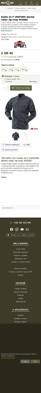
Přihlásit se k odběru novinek (21, 235)
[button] (26, 2)
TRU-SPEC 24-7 (12, 34)
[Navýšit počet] (8, 86)
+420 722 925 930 (20, 222)
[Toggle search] (20, 2)
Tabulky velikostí (20, 289)
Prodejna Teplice (20, 322)
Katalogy (20, 295)
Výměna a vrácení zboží (20, 262)
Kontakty (20, 315)
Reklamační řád (20, 259)
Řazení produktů (20, 268)
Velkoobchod (20, 302)
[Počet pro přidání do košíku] (4, 87)
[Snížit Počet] (8, 89)
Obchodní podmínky (20, 252)
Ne (25, 361)
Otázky (20, 298)
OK (35, 361)
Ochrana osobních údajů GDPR (20, 272)
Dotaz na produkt (9, 150)
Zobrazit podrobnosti (8, 358)
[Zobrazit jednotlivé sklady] (34, 81)
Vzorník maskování (20, 292)
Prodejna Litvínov (20, 318)
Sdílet (26, 145)
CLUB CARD (20, 249)
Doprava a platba (20, 255)
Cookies (20, 275)
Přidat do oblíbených (11, 145)
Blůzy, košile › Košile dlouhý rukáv (20, 37)
